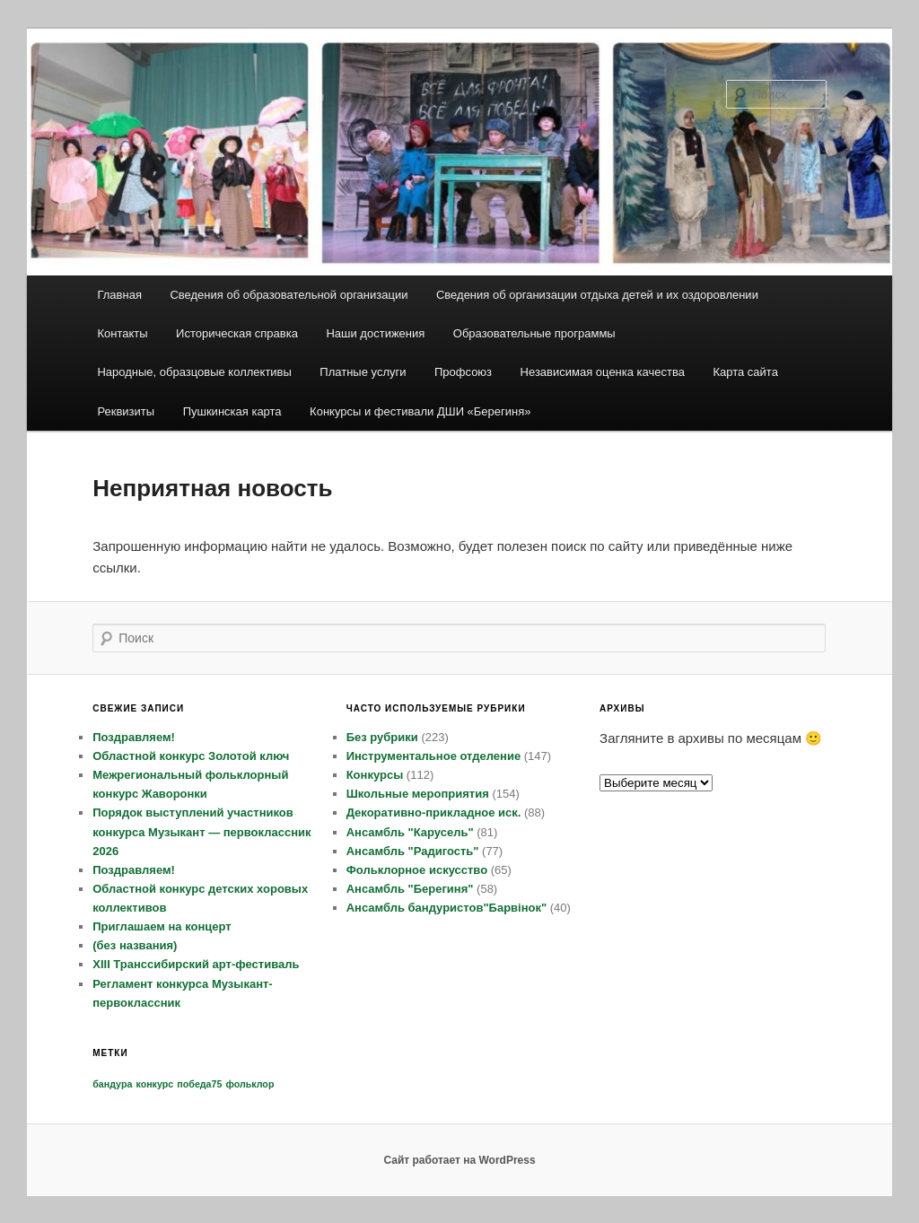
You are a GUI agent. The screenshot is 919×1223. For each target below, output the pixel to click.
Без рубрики (382, 737)
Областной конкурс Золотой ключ (190, 756)
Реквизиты (125, 411)
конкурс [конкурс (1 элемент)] (154, 1084)
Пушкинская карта (232, 411)
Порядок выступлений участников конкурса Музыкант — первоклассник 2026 (201, 831)
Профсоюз (463, 372)
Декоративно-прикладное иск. (433, 812)
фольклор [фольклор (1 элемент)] (250, 1084)
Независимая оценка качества (603, 372)
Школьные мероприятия (417, 793)
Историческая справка (237, 333)
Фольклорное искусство (416, 870)
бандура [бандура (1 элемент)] (112, 1084)
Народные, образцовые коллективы (194, 372)
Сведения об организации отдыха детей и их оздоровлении (597, 294)
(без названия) (134, 945)
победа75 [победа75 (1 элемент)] (199, 1084)
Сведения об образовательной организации (288, 294)
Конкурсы (375, 775)
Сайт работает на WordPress (459, 1160)
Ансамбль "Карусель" (410, 832)
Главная (119, 294)
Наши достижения (375, 333)
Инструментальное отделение (433, 756)
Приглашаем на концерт (161, 926)
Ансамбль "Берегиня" (410, 888)
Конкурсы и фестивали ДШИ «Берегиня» (420, 411)
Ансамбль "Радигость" (412, 851)
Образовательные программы (534, 333)
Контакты (122, 333)
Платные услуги (362, 372)
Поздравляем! (133, 737)
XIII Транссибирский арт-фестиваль (195, 964)
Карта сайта (745, 372)
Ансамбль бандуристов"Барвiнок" (446, 907)
